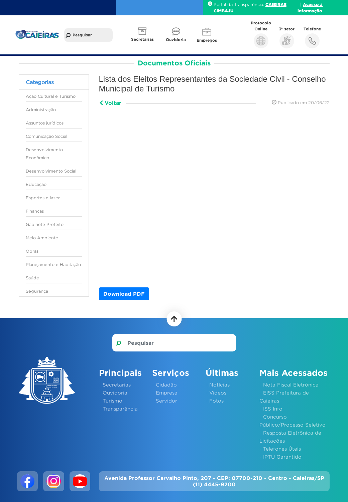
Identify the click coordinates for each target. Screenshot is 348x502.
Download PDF (124, 294)
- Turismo (110, 400)
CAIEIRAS (275, 4)
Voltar (110, 103)
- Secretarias (115, 384)
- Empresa (165, 392)
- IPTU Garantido (280, 456)
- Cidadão (164, 384)
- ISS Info (270, 408)
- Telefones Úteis (280, 448)
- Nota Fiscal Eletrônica (289, 384)
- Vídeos (216, 392)
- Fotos (215, 400)
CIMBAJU (224, 10)
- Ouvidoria (113, 392)
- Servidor (164, 400)
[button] (143, 34)
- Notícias (218, 384)
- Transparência (118, 408)
